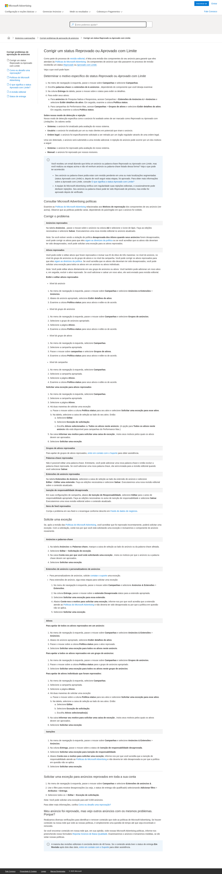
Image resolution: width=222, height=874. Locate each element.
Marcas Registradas (58, 871)
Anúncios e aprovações (25, 38)
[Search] (147, 24)
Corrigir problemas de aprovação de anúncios (59, 38)
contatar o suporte (98, 575)
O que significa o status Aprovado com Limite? (113, 181)
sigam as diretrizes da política (98, 240)
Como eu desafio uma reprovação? (94, 805)
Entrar (214, 3)
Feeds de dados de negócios (123, 511)
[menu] (20, 11)
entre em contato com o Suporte (102, 453)
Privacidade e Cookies (28, 871)
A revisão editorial (18, 92)
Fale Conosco (210, 11)
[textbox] (108, 24)
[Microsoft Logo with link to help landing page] (18, 5)
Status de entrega (18, 96)
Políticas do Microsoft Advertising (19, 78)
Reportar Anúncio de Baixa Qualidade (90, 834)
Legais (43, 871)
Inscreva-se (201, 3)
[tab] (19, 11)
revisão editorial (77, 58)
